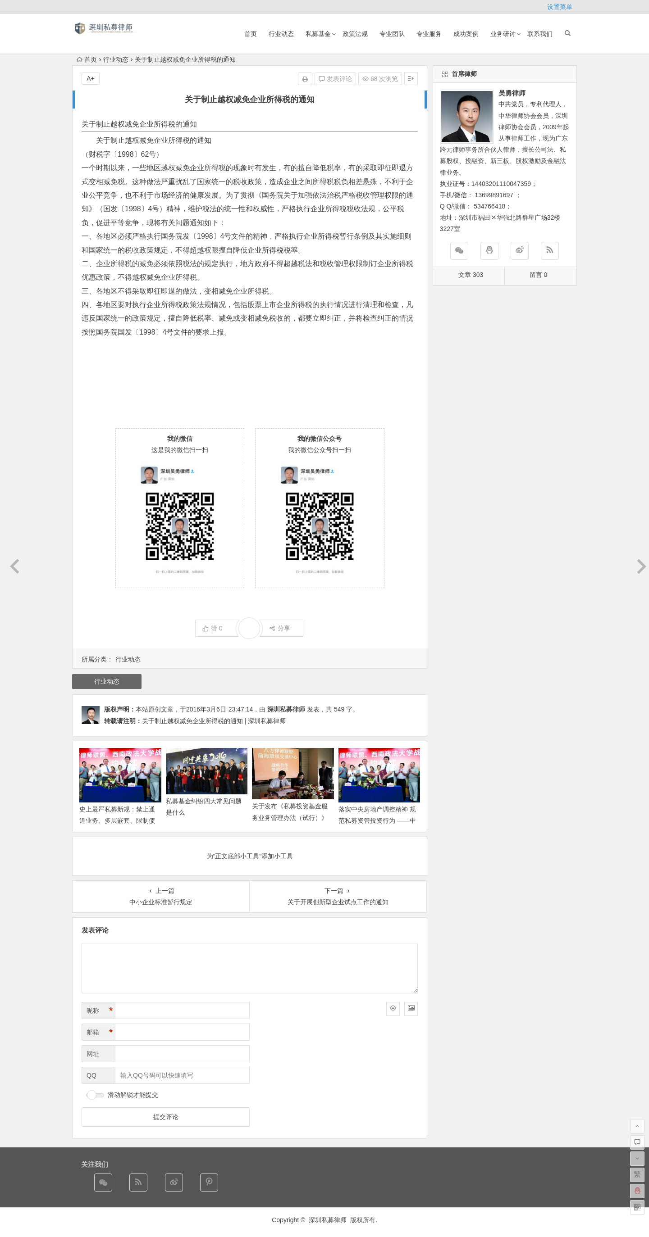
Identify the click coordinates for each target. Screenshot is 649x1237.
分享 (279, 628)
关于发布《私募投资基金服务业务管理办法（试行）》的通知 (290, 817)
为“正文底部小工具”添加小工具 (250, 856)
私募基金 (318, 33)
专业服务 (429, 33)
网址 (93, 1053)
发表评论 (335, 78)
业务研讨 (503, 33)
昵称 (100, 1010)
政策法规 (355, 33)
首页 (250, 33)
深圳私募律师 (286, 709)
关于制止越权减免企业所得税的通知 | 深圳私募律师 (214, 721)
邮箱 (100, 1032)
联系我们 (540, 33)
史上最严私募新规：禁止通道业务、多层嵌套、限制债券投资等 (117, 820)
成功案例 (466, 33)
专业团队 (392, 33)
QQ (91, 1075)
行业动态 (281, 33)
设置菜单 (559, 6)
